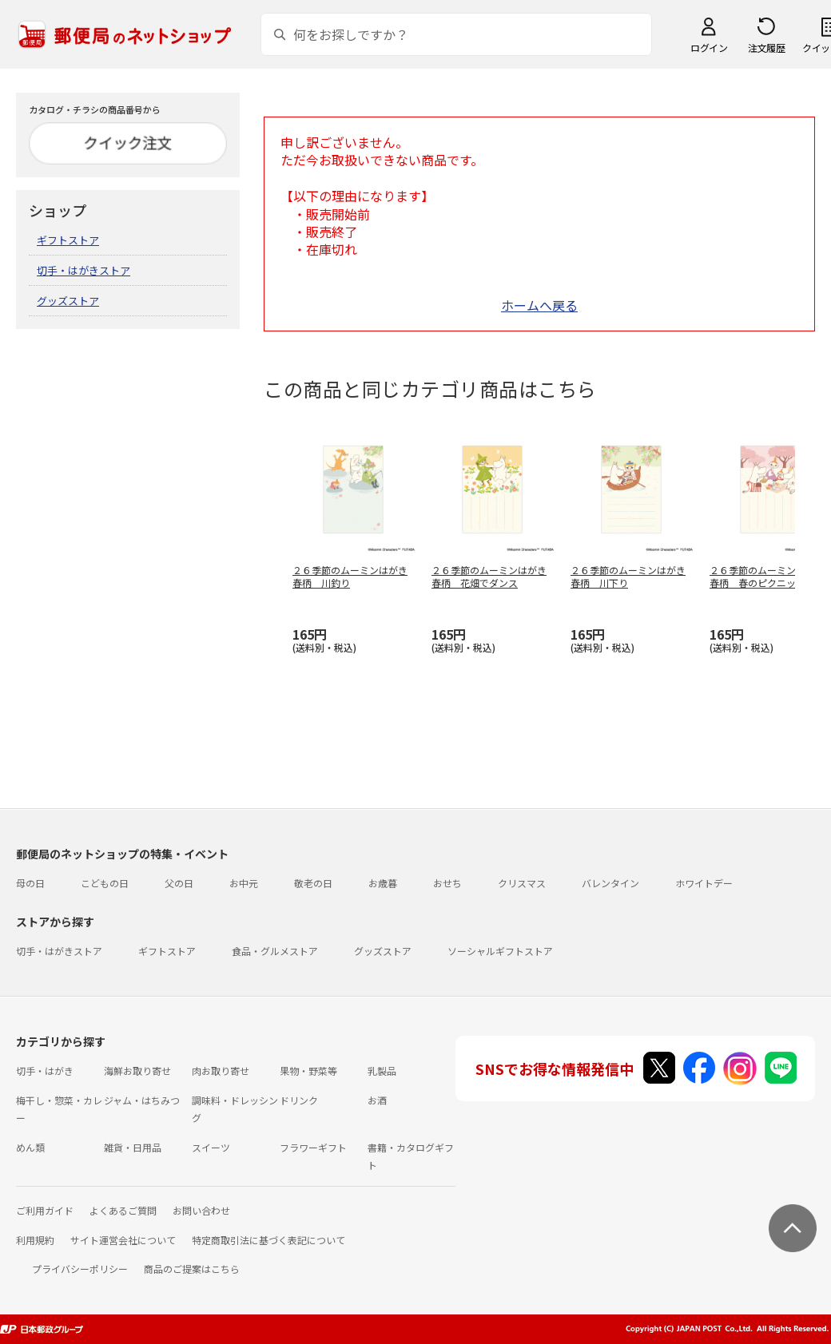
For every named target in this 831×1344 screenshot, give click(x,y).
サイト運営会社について (123, 1240)
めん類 (30, 1147)
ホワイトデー (704, 883)
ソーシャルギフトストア (500, 950)
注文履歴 (766, 47)
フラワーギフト (313, 1147)
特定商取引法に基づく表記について (268, 1240)
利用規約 (35, 1240)
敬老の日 (313, 883)
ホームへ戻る (539, 305)
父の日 (179, 883)
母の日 (30, 883)
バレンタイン (610, 883)
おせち (447, 883)
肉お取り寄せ (220, 1070)
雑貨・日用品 (132, 1147)
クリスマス (522, 883)
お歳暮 (382, 883)
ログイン (708, 47)
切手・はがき (45, 1070)
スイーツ (211, 1147)
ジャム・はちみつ (142, 1100)
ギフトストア (68, 240)
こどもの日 (105, 883)
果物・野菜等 (308, 1070)
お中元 (243, 883)
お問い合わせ (201, 1210)
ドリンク (299, 1100)
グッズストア (68, 300)
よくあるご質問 (123, 1210)
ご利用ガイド (45, 1210)
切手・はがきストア (83, 270)
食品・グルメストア (275, 950)
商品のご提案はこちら (192, 1268)
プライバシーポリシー (80, 1268)
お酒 (377, 1100)
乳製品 (382, 1070)
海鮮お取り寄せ (137, 1070)
